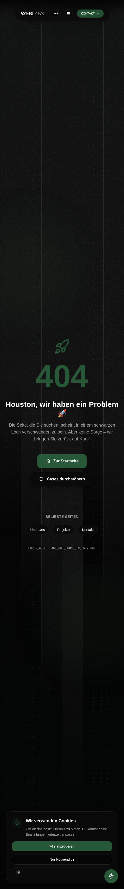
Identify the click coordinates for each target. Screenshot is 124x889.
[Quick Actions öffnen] (111, 876)
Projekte (63, 530)
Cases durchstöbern (62, 479)
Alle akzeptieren (62, 846)
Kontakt (88, 530)
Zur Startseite (61, 461)
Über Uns (37, 530)
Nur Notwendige (62, 859)
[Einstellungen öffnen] (62, 872)
